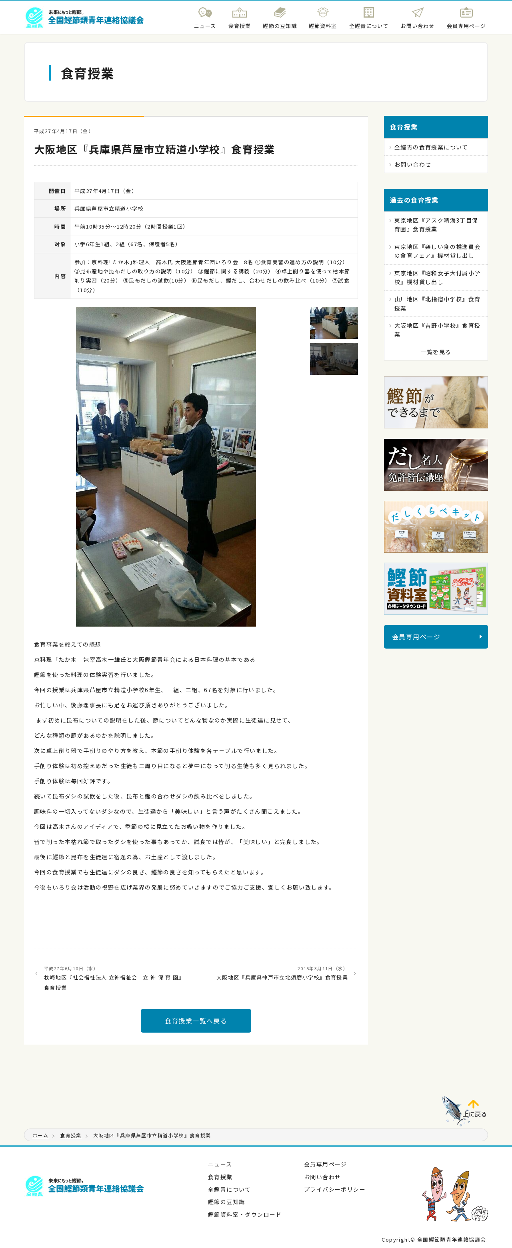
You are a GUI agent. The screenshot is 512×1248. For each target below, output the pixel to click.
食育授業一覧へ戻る (196, 1020)
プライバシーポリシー (335, 1189)
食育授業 (220, 1177)
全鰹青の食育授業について (431, 147)
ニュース (220, 1164)
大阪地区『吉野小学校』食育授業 (437, 329)
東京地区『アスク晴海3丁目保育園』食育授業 (436, 224)
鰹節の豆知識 (226, 1202)
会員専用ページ (416, 636)
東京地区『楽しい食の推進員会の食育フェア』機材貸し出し (437, 251)
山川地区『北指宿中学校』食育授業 (437, 303)
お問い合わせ (412, 164)
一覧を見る (436, 352)
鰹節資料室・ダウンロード (245, 1214)
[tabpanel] (166, 467)
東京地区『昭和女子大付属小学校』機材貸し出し (437, 277)
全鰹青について (229, 1189)
